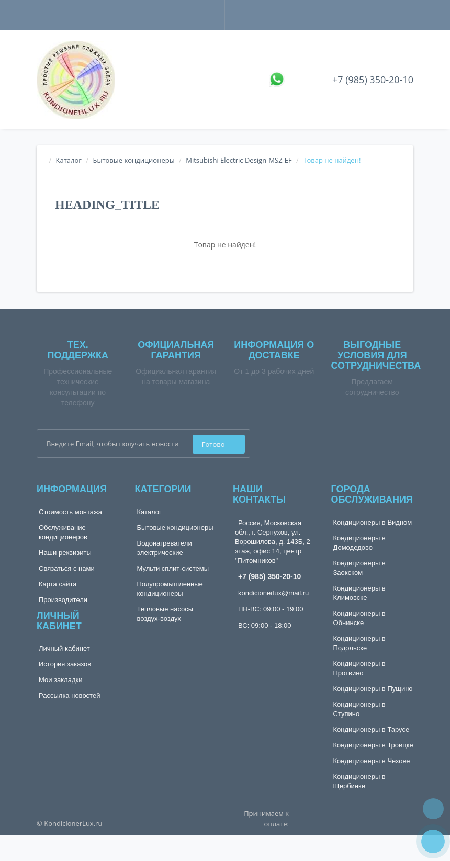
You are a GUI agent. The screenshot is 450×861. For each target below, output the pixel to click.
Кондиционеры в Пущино (373, 689)
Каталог (69, 160)
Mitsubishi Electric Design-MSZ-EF (239, 160)
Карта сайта (57, 584)
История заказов (65, 664)
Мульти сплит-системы (173, 568)
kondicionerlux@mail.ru (273, 593)
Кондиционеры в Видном (372, 522)
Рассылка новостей (69, 695)
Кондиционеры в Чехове (371, 761)
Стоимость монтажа (70, 512)
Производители (63, 600)
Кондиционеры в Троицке (373, 745)
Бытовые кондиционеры (133, 160)
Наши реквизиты (65, 553)
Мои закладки (60, 680)
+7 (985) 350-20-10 (372, 79)
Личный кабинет (64, 648)
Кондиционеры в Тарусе (371, 729)
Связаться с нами (67, 568)
